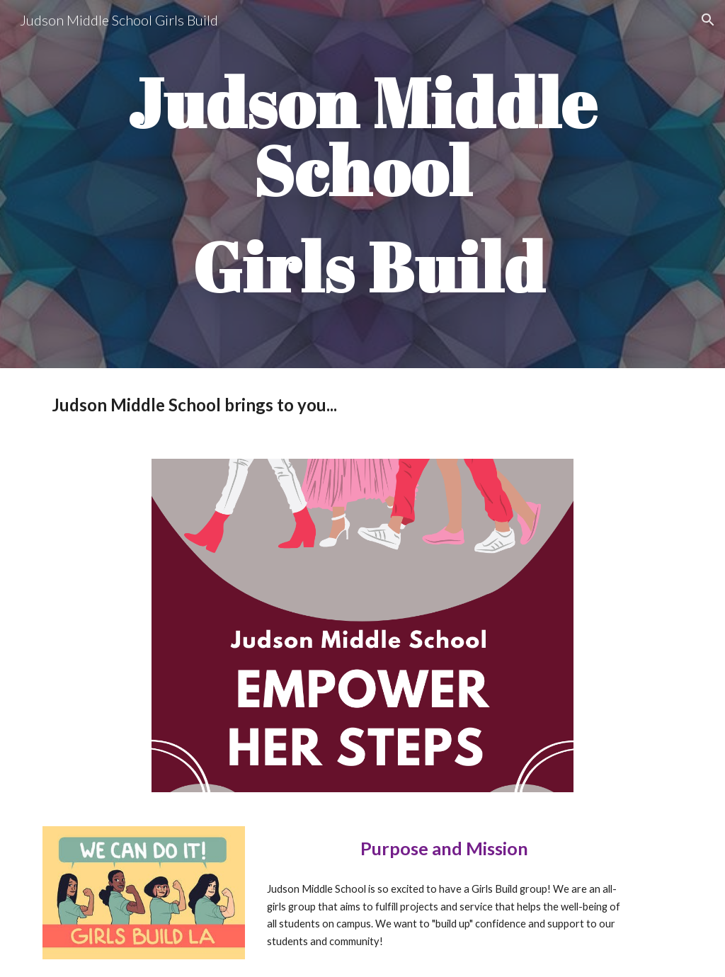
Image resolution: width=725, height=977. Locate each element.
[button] (708, 20)
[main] (362, 184)
